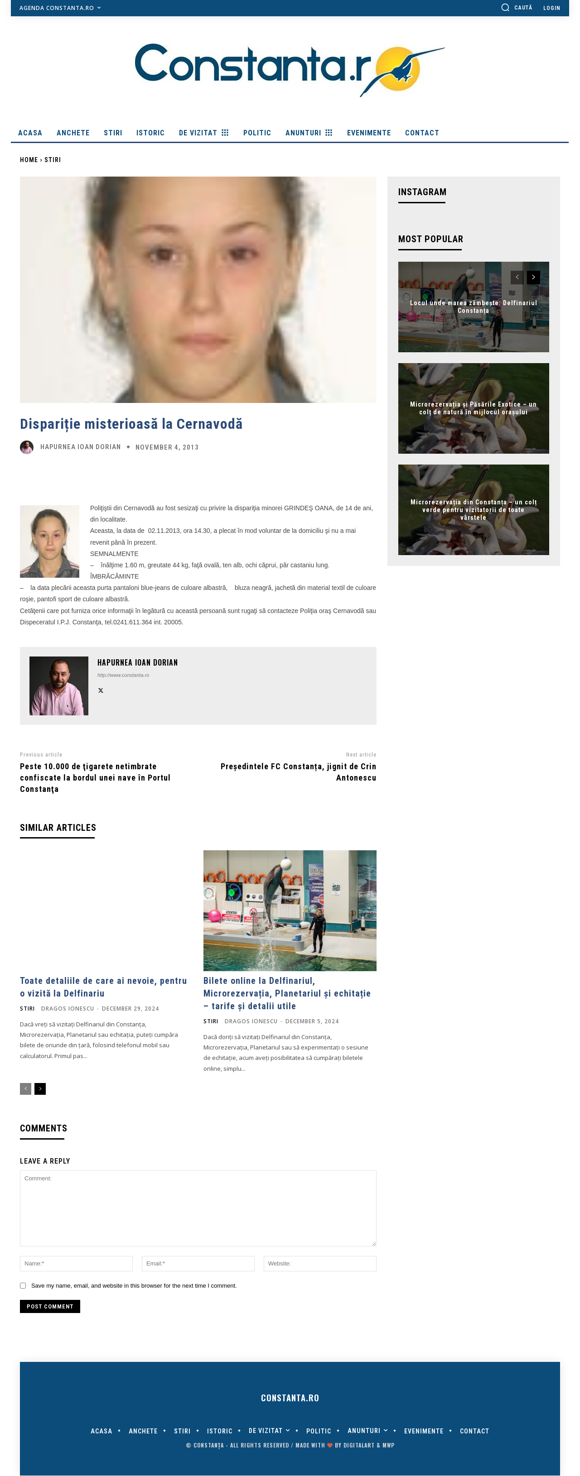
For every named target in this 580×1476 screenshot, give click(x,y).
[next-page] (40, 1089)
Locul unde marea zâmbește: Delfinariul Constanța (473, 307)
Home (29, 159)
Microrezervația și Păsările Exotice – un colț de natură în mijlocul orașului (473, 408)
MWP (388, 1445)
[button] (516, 7)
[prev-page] (25, 1089)
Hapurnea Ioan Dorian (80, 447)
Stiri (52, 159)
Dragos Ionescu (67, 1008)
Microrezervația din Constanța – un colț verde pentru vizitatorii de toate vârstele (474, 509)
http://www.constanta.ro (123, 675)
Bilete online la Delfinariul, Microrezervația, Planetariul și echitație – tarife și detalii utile (287, 993)
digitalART (359, 1445)
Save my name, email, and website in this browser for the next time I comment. (134, 1285)
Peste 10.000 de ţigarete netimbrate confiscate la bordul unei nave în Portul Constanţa (95, 778)
